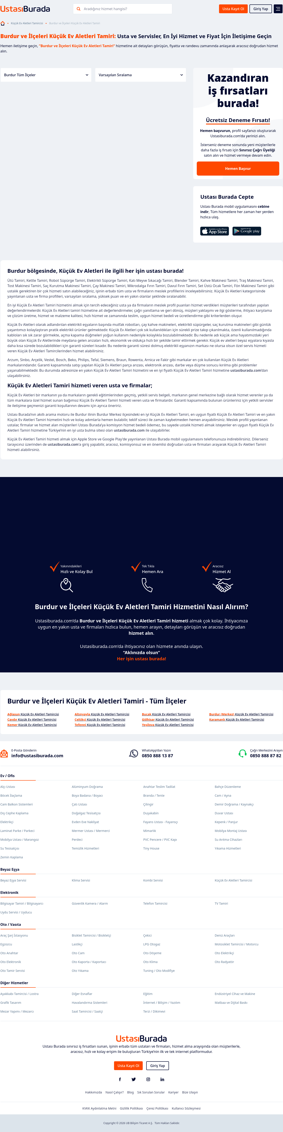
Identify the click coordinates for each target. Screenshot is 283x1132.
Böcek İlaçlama (11, 795)
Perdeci (77, 839)
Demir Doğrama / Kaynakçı (234, 804)
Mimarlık (149, 831)
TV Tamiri (221, 903)
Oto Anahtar (9, 953)
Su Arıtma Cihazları (228, 839)
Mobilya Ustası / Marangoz (19, 839)
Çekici (147, 935)
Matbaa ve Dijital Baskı (231, 1002)
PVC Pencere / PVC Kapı (160, 839)
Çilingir (148, 804)
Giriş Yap (260, 8)
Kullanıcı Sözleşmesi (186, 1108)
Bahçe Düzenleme (228, 787)
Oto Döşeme (152, 953)
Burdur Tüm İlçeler (46, 74)
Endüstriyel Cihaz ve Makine (235, 994)
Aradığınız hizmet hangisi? (105, 8)
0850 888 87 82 (265, 756)
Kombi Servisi (153, 880)
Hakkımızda (93, 1092)
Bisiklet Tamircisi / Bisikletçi (91, 935)
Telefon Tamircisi (155, 903)
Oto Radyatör (224, 962)
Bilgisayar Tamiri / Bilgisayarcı (21, 903)
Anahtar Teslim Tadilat (159, 787)
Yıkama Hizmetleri (228, 848)
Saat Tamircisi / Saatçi (87, 1011)
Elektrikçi (6, 822)
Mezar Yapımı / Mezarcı (17, 1011)
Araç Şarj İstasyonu (14, 935)
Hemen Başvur (238, 168)
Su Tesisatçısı (9, 848)
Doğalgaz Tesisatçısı (86, 813)
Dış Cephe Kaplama (14, 813)
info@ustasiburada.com (37, 756)
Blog (130, 1092)
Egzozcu (6, 944)
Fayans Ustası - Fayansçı (160, 822)
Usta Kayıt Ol (233, 8)
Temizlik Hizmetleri (85, 848)
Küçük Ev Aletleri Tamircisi (27, 23)
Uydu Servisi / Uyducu (16, 912)
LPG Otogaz (151, 944)
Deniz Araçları (225, 935)
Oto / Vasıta (10, 924)
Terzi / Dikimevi (154, 1011)
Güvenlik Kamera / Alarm (90, 903)
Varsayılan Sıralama (141, 74)
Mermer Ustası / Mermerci (91, 831)
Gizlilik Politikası (131, 1108)
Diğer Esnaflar (82, 994)
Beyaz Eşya (9, 869)
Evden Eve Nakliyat (85, 822)
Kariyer (173, 1092)
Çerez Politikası (157, 1108)
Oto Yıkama (80, 971)
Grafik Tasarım (10, 1002)
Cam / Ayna (223, 795)
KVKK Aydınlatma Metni (99, 1108)
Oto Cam (78, 953)
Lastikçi (77, 944)
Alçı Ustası (7, 787)
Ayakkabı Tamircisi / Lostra (19, 994)
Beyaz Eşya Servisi (13, 880)
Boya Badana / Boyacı (87, 795)
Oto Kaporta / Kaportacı (89, 962)
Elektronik (9, 892)
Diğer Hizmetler (14, 982)
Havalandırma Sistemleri (89, 1002)
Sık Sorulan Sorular (151, 1092)
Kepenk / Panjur (226, 822)
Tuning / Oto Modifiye (159, 971)
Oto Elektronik (10, 962)
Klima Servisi (81, 880)
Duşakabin (151, 813)
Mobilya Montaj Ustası (231, 831)
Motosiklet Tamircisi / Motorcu (237, 944)
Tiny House (151, 848)
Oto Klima (150, 962)
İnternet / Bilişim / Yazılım (161, 1002)
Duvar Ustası (224, 813)
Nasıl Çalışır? (114, 1092)
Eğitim (148, 994)
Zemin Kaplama (11, 857)
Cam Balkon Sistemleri (16, 804)
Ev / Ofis (7, 775)
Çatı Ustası (79, 804)
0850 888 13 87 (157, 756)
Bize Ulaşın (190, 1092)
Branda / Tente (154, 795)
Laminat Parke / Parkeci (17, 831)
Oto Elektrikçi (224, 953)
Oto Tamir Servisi (12, 971)
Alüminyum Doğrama (87, 787)
